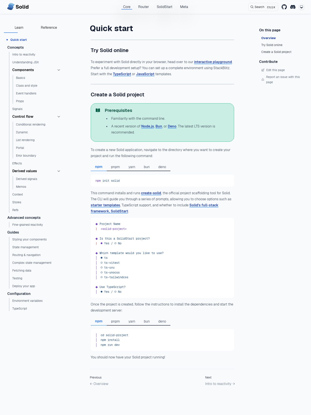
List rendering (25, 140)
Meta (184, 7)
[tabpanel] (162, 181)
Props (20, 101)
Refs (15, 210)
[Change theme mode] (301, 7)
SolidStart (164, 7)
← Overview (99, 384)
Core (126, 7)
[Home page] (18, 7)
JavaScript (145, 74)
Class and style (26, 85)
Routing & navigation (26, 255)
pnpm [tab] (115, 167)
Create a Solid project (117, 94)
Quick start (18, 40)
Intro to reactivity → (220, 384)
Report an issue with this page (280, 79)
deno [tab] (162, 167)
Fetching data (21, 270)
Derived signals (26, 179)
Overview (268, 38)
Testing (17, 278)
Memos (21, 187)
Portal (20, 148)
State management (25, 247)
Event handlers (26, 93)
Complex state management (31, 263)
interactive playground (213, 62)
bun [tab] (147, 167)
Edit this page (273, 70)
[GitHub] (284, 7)
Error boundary (26, 155)
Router (143, 7)
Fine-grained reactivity (27, 225)
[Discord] (292, 7)
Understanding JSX (25, 62)
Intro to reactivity (23, 54)
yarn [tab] (132, 167)
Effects (17, 163)
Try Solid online (110, 50)
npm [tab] (98, 166)
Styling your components (29, 239)
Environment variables (27, 301)
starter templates (105, 205)
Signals (17, 109)
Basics (20, 78)
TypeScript (19, 308)
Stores (16, 202)
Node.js (147, 126)
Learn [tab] (19, 27)
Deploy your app (23, 286)
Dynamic (22, 132)
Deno (172, 126)
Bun (159, 126)
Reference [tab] (49, 27)
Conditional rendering (30, 124)
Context (17, 194)
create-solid (151, 193)
